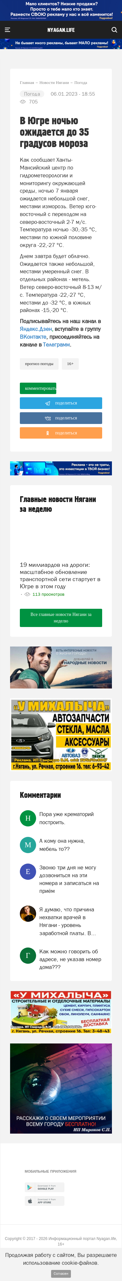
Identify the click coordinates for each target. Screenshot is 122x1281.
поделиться (61, 403)
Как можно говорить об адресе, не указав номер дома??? (70, 959)
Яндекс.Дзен (36, 329)
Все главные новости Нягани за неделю (61, 617)
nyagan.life (61, 30)
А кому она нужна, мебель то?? (62, 845)
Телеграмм (56, 344)
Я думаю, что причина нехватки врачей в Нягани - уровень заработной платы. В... (67, 921)
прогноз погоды (39, 363)
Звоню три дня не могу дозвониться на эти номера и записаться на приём (69, 879)
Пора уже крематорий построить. (66, 818)
